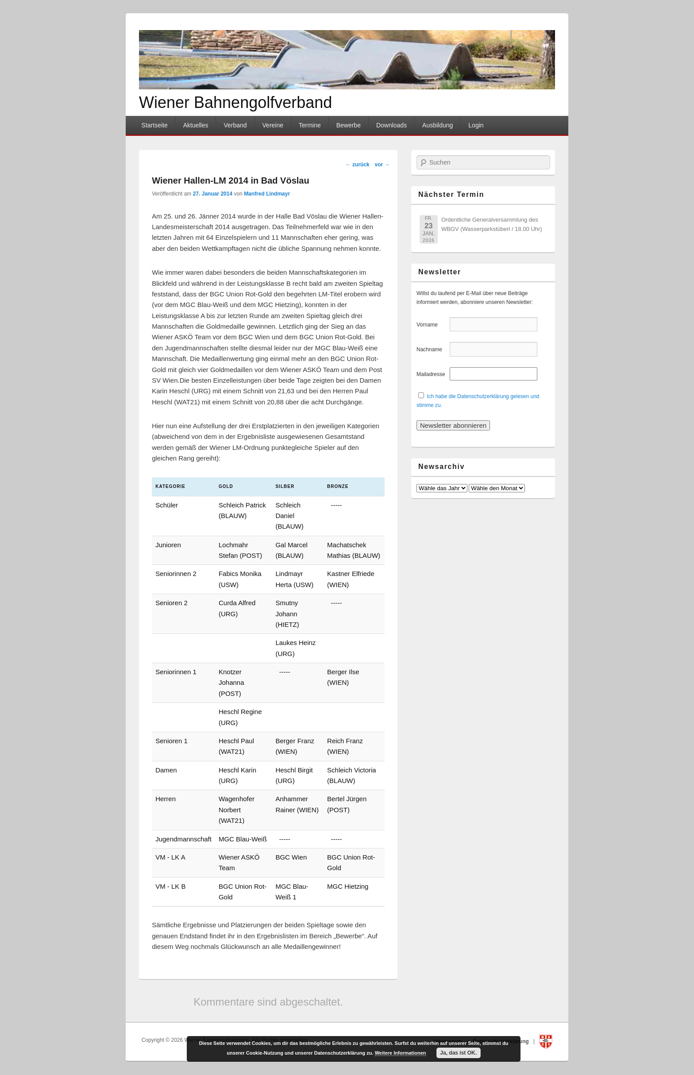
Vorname (432, 325)
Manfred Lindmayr (267, 194)
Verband (235, 125)
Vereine (272, 125)
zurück (358, 164)
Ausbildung (437, 125)
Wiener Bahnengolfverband (235, 102)
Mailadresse (432, 374)
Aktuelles (195, 125)
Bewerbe (348, 125)
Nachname (432, 349)
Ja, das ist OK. (458, 1053)
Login (475, 125)
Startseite (155, 125)
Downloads (391, 125)
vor (381, 164)
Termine (310, 125)
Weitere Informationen (400, 1053)
